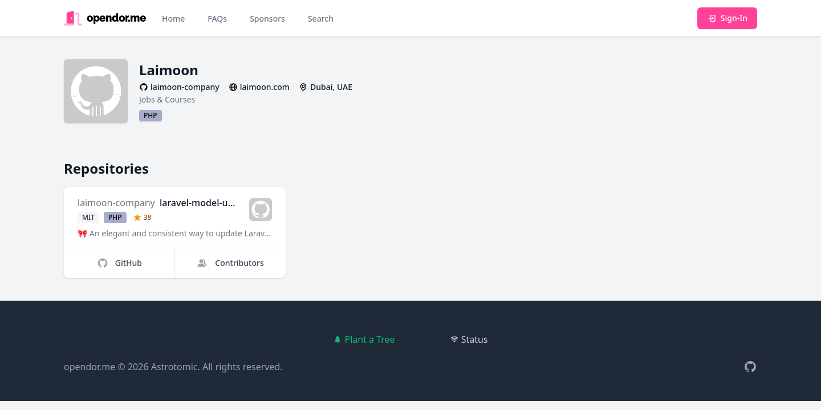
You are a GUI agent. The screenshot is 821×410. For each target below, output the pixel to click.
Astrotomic (174, 366)
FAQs (217, 18)
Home (173, 18)
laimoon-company (116, 202)
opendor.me (89, 366)
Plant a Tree (364, 339)
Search (321, 18)
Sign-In (727, 18)
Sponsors (267, 18)
